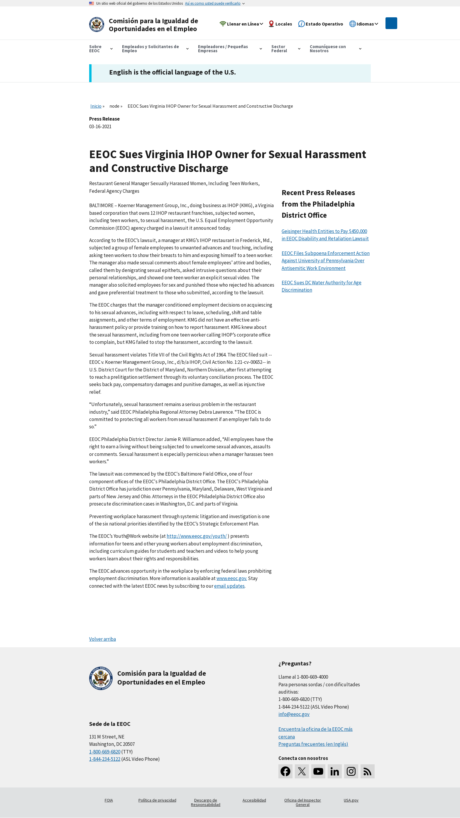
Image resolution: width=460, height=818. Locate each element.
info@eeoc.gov (294, 714)
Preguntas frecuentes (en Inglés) (313, 744)
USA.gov (351, 800)
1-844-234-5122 (104, 759)
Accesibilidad (254, 800)
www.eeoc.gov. (232, 578)
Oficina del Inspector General (302, 802)
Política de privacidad (157, 800)
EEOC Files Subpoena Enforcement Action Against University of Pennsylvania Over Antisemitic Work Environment (326, 260)
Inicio (96, 106)
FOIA (109, 800)
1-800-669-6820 (104, 751)
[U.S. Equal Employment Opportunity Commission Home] (145, 25)
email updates (229, 586)
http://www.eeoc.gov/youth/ (197, 536)
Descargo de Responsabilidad (205, 802)
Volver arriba (102, 639)
